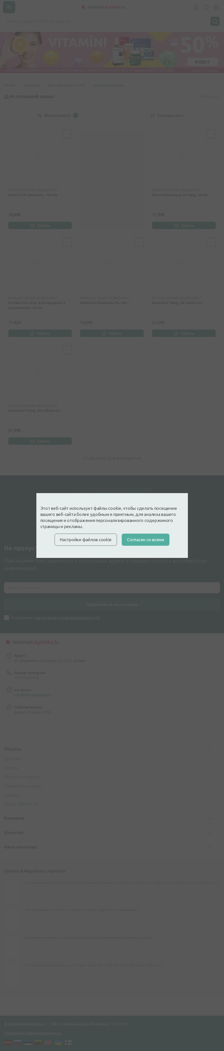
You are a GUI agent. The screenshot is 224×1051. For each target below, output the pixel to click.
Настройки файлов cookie (86, 539)
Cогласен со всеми (145, 539)
